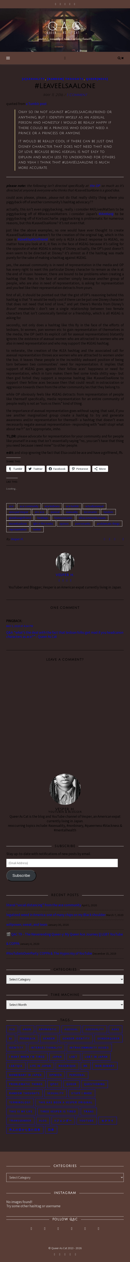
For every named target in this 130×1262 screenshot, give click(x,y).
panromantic (83, 523)
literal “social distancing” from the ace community (43, 905)
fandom (108, 512)
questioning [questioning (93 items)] (94, 1084)
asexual (54, 512)
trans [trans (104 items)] (89, 1111)
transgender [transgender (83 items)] (20, 1120)
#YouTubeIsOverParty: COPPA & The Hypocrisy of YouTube (49, 953)
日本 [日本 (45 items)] (51, 1130)
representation (18, 529)
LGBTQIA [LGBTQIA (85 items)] (16, 1066)
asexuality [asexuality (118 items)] (95, 1029)
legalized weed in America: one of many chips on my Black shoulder (56, 914)
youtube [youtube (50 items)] (87, 1120)
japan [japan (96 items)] (57, 1057)
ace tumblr (72, 506)
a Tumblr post (36, 103)
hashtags (42, 518)
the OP (95, 185)
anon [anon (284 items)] (27, 1029)
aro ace (39, 512)
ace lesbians (52, 506)
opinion (64, 523)
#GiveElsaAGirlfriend (33, 239)
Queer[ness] (97, 79)
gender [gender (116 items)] (49, 1038)
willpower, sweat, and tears (26, 924)
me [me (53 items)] (86, 1066)
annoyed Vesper (18, 512)
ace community (29, 506)
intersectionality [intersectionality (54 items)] (46, 1047)
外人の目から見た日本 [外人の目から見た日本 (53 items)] (24, 1130)
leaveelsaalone (18, 523)
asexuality (72, 512)
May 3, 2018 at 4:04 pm (19, 626)
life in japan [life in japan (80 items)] (40, 1066)
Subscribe (21, 875)
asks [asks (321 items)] (115, 1029)
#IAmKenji (106, 214)
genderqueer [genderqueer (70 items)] (108, 1038)
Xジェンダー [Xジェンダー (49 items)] (63, 1120)
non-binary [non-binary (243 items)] (105, 1066)
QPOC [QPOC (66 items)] (54, 1084)
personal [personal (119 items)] (77, 1075)
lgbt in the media (43, 523)
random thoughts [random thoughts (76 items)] (24, 1093)
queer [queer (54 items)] (71, 1084)
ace (11, 506)
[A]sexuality (33, 79)
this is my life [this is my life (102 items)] (21, 1111)
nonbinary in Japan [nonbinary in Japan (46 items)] (25, 1075)
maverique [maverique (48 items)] (67, 1066)
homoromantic (63, 518)
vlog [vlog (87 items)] (43, 1120)
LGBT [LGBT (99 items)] (73, 1057)
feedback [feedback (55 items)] (27, 1038)
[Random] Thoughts (65, 79)
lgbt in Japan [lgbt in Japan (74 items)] (96, 1057)
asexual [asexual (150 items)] (71, 1029)
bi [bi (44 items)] (10, 1038)
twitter (37, 529)
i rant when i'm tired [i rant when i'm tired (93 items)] (27, 1057)
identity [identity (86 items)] (16, 1047)
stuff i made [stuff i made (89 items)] (81, 1093)
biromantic (90, 512)
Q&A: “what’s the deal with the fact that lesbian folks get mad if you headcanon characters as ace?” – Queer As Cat (64, 634)
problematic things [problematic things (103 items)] (26, 1084)
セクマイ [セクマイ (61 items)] (107, 1120)
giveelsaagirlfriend (20, 518)
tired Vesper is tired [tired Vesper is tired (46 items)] (58, 1111)
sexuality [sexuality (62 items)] (55, 1093)
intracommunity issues (92, 518)
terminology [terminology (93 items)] (20, 1102)
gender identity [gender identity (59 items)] (76, 1038)
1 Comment (77, 95)
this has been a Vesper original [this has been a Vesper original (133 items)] (65, 1102)
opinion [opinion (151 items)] (55, 1075)
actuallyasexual (94, 506)
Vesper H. (17, 539)
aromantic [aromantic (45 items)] (48, 1029)
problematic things (108, 523)
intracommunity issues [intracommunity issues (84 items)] (89, 1047)
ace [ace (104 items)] (12, 1029)
